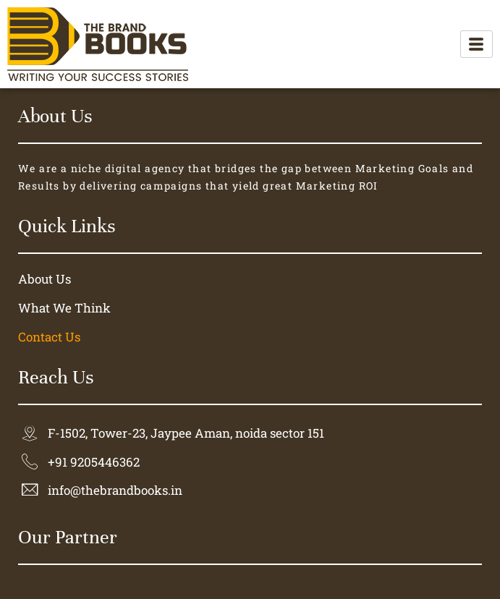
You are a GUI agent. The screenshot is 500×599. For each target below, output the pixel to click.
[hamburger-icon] (476, 44)
